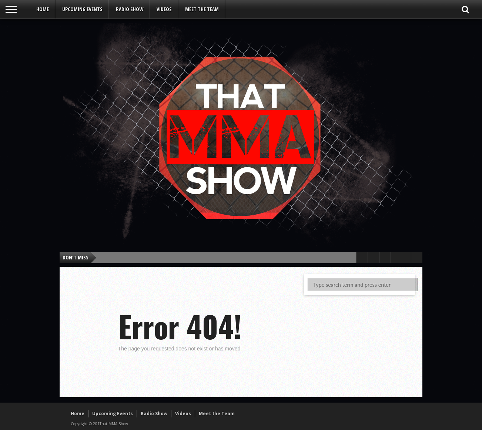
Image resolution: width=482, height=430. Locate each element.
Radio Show (129, 9)
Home (42, 9)
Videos (164, 9)
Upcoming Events (82, 9)
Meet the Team (202, 9)
